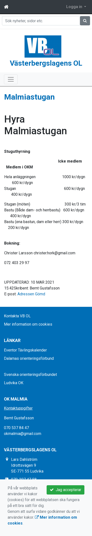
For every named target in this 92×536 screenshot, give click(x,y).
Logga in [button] (74, 6)
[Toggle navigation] (11, 79)
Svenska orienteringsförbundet (30, 374)
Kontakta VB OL (17, 315)
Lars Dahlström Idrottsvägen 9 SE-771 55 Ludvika (27, 465)
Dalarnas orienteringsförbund (29, 358)
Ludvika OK (13, 382)
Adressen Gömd (31, 293)
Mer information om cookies (28, 324)
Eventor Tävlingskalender (25, 350)
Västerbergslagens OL (46, 63)
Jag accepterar (65, 489)
